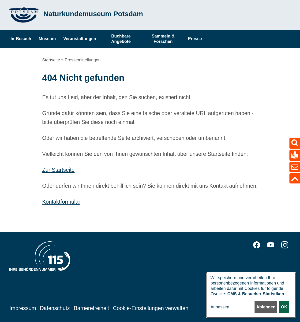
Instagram (284, 244)
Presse (195, 38)
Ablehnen (265, 307)
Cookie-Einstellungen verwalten (150, 308)
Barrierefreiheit (91, 308)
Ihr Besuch (20, 38)
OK (284, 307)
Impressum (22, 308)
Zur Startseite (58, 170)
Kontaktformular (61, 202)
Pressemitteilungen (83, 60)
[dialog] (250, 294)
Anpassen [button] (219, 307)
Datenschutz (55, 308)
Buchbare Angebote (121, 39)
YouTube (270, 244)
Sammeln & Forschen (163, 39)
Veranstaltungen (79, 38)
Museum (47, 38)
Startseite (51, 60)
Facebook (256, 244)
